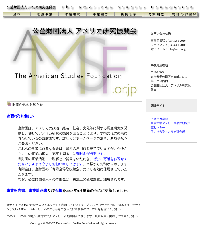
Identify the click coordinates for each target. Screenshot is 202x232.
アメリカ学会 (159, 118)
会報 (58, 190)
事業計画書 (38, 190)
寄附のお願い (20, 116)
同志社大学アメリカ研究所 (168, 131)
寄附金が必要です (89, 154)
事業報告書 (16, 190)
